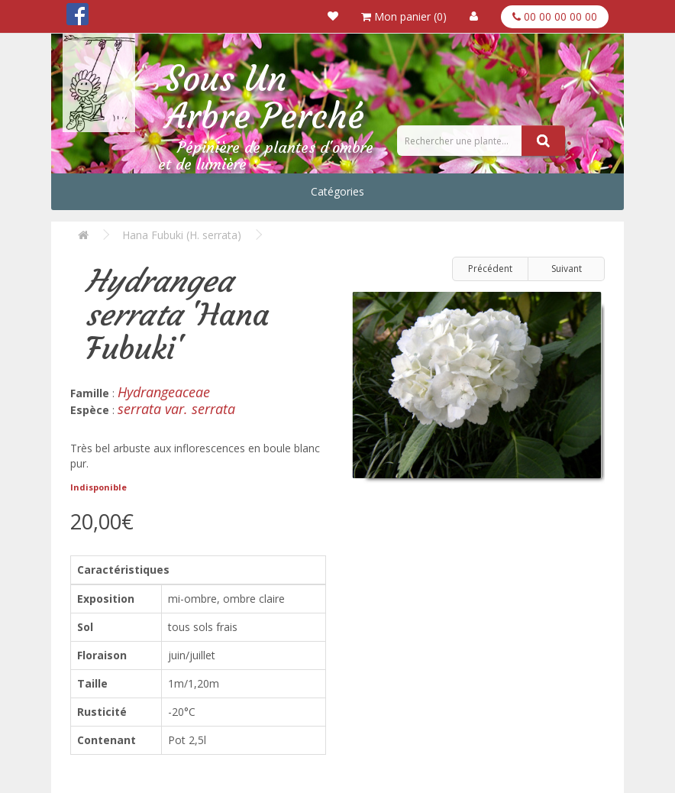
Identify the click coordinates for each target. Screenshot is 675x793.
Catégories (337, 191)
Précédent (490, 268)
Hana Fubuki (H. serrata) (181, 235)
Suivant (566, 268)
